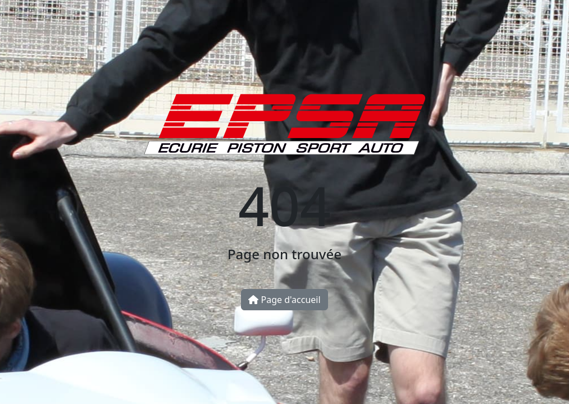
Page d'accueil (284, 299)
